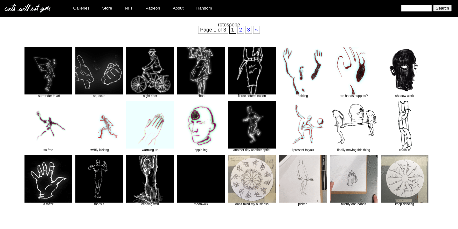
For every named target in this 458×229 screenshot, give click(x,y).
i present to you (303, 126)
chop (201, 72)
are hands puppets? (354, 72)
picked (303, 180)
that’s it (99, 180)
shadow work (404, 72)
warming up (150, 126)
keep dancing (404, 180)
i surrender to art (48, 72)
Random (204, 8)
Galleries (81, 8)
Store (107, 8)
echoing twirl (150, 180)
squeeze (99, 72)
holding (303, 72)
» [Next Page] (256, 29)
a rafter (48, 180)
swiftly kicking (99, 126)
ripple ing (201, 126)
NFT (129, 8)
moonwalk (201, 180)
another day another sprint (252, 126)
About (178, 8)
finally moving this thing (354, 126)
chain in (404, 126)
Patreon (153, 8)
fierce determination (252, 72)
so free (48, 126)
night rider (150, 72)
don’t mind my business (252, 180)
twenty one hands (354, 180)
